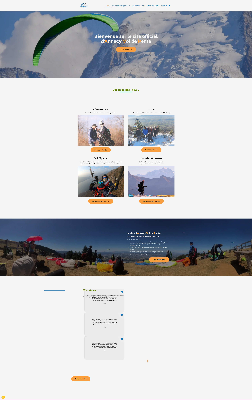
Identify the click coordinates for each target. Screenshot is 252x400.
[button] (147, 361)
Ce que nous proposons (121, 6)
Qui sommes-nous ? (138, 6)
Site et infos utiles (153, 6)
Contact (164, 6)
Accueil (108, 6)
